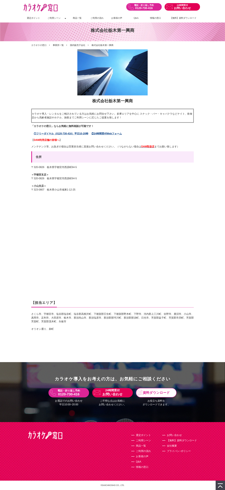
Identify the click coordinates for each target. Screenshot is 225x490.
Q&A (136, 18)
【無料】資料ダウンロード (183, 18)
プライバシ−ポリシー (179, 451)
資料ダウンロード (156, 392)
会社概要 (172, 445)
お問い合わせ (182, 8)
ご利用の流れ (97, 18)
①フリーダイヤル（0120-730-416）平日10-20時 (61, 133)
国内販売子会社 (77, 45)
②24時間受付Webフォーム (106, 133)
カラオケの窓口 (39, 45)
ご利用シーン (54, 18)
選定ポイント (33, 18)
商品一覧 (77, 18)
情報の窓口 (155, 18)
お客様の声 (116, 18)
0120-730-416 (144, 8)
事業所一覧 (58, 45)
